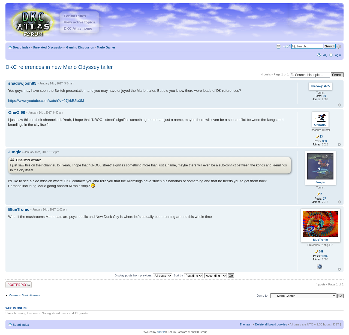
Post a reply (18, 284)
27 (324, 198)
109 (321, 251)
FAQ (324, 55)
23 (321, 136)
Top (339, 104)
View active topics (79, 22)
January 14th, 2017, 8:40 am (45, 112)
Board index (21, 47)
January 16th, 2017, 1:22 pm (41, 152)
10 (324, 96)
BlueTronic (18, 209)
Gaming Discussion (80, 47)
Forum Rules (75, 16)
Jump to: (262, 295)
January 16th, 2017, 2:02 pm (49, 209)
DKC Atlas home (78, 28)
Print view (278, 46)
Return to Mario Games (24, 295)
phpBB (161, 332)
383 (324, 141)
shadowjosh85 (22, 83)
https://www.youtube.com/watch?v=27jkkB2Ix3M (46, 101)
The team (246, 324)
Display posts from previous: (143, 275)
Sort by (188, 275)
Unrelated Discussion (48, 47)
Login (337, 55)
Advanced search (338, 46)
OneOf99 (16, 112)
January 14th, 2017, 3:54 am (56, 83)
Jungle (14, 152)
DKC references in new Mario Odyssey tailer (59, 67)
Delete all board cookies (271, 324)
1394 (324, 256)
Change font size (287, 46)
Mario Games (106, 47)
